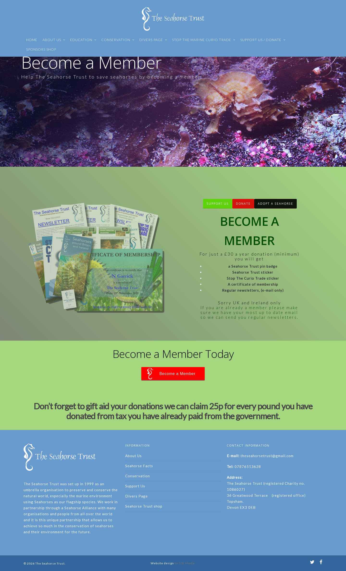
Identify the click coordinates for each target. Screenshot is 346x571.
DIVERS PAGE (153, 39)
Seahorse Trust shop (143, 506)
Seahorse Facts (139, 466)
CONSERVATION (118, 39)
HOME (31, 40)
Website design (162, 563)
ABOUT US (54, 39)
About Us (133, 456)
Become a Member (177, 374)
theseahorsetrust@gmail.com (267, 456)
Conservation (137, 476)
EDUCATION (83, 39)
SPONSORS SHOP (41, 49)
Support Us (135, 486)
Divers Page (136, 496)
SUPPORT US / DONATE (263, 39)
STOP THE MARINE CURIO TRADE (203, 39)
